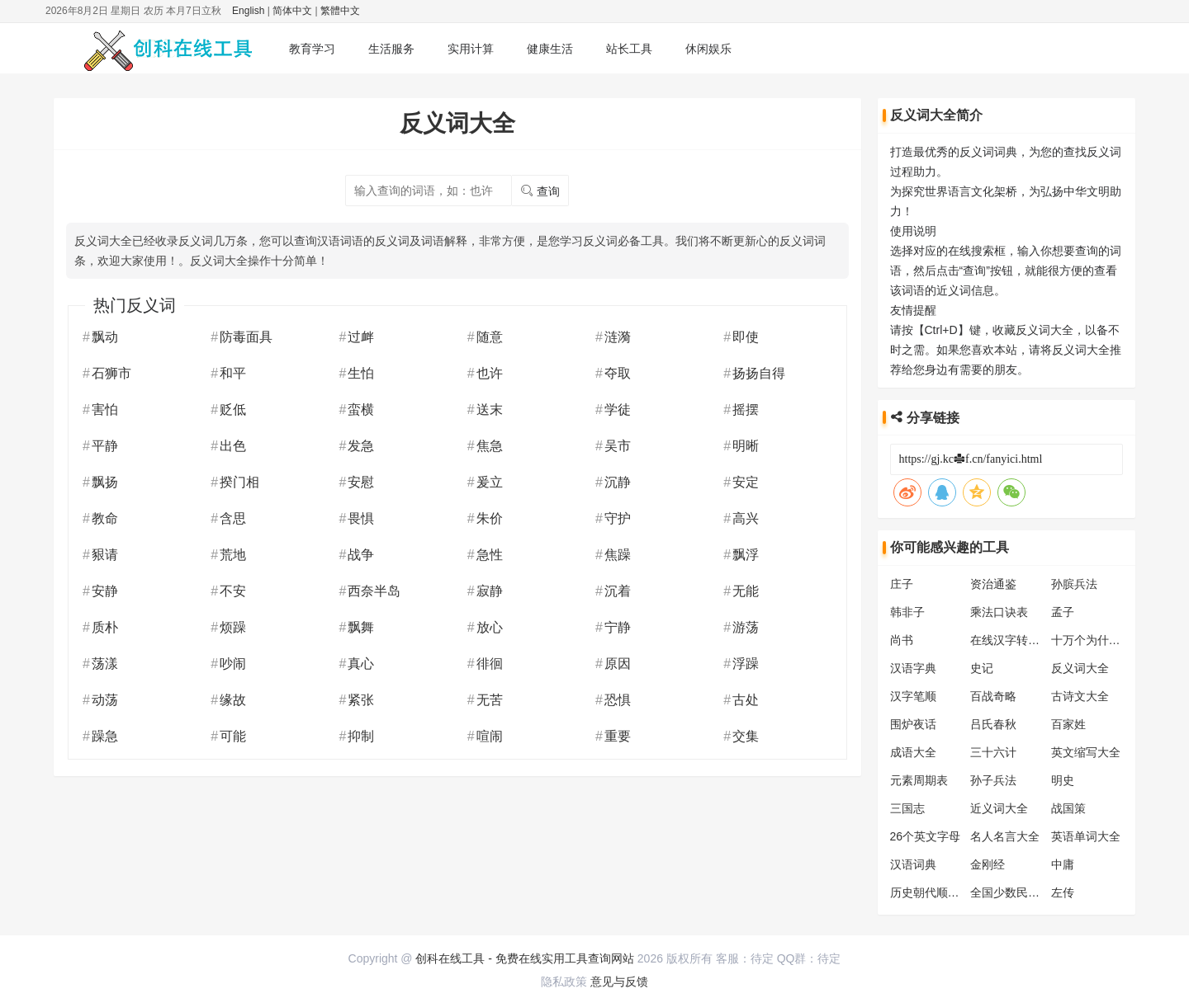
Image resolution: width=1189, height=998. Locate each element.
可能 (233, 736)
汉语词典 (913, 864)
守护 (617, 518)
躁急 (105, 736)
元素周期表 (919, 780)
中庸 (1062, 864)
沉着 (617, 591)
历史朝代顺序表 (930, 892)
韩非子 (907, 612)
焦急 (489, 446)
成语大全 (913, 752)
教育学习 (312, 48)
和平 (233, 373)
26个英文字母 (925, 836)
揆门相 (239, 482)
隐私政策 (564, 981)
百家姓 (1068, 724)
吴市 (617, 446)
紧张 (361, 700)
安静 (105, 591)
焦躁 (617, 555)
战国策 (1068, 808)
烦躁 (233, 627)
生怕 (361, 373)
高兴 (745, 518)
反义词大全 (1080, 668)
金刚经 (987, 864)
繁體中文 (340, 10)
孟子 (1062, 612)
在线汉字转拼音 (1010, 640)
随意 (489, 337)
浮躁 (745, 664)
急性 (489, 555)
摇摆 (745, 409)
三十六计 (993, 752)
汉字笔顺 (913, 696)
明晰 (745, 446)
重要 (617, 736)
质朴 (105, 627)
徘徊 (489, 664)
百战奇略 (993, 696)
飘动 (105, 337)
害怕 (105, 409)
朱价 (489, 518)
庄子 (901, 584)
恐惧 (617, 700)
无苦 (489, 700)
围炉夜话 (913, 724)
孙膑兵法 (1074, 584)
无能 (745, 591)
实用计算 (471, 48)
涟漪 (617, 337)
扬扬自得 (758, 373)
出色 (233, 446)
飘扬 (105, 482)
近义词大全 (999, 808)
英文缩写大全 (1085, 752)
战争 (361, 555)
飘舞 (361, 627)
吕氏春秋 (993, 724)
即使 (745, 337)
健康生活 (550, 48)
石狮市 (111, 373)
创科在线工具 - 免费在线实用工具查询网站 (524, 958)
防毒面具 (246, 337)
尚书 (901, 640)
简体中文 (292, 10)
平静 (105, 446)
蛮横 (361, 409)
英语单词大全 (1085, 836)
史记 (981, 668)
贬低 (233, 409)
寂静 (489, 591)
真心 (361, 664)
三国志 (907, 808)
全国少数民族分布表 (1022, 892)
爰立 (489, 482)
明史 (1062, 780)
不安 (233, 591)
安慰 (361, 482)
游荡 (745, 627)
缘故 (233, 700)
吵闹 (233, 664)
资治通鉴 (993, 584)
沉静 (617, 482)
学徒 (617, 409)
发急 (361, 446)
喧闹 (489, 736)
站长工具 (629, 48)
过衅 (361, 337)
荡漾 (105, 664)
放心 (489, 627)
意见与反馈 (619, 981)
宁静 (617, 627)
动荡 (105, 700)
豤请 (105, 555)
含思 (233, 518)
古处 (745, 700)
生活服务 (391, 48)
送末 (489, 409)
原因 (617, 664)
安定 (745, 482)
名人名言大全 (1005, 836)
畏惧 (361, 518)
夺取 (617, 373)
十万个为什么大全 (1097, 640)
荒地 (233, 555)
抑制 (361, 736)
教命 (105, 518)
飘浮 (745, 555)
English (248, 10)
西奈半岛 (374, 591)
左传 (1062, 892)
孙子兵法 (993, 780)
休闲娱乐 (708, 48)
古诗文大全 (1080, 696)
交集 (745, 736)
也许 (489, 373)
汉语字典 (913, 668)
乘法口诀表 (999, 612)
